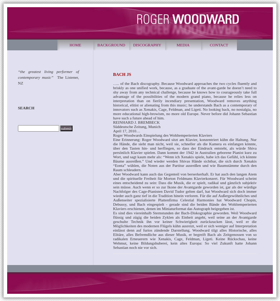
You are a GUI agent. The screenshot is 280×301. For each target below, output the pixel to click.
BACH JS (122, 74)
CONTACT (219, 45)
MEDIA (183, 45)
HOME (75, 45)
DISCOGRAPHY (147, 45)
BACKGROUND (111, 45)
